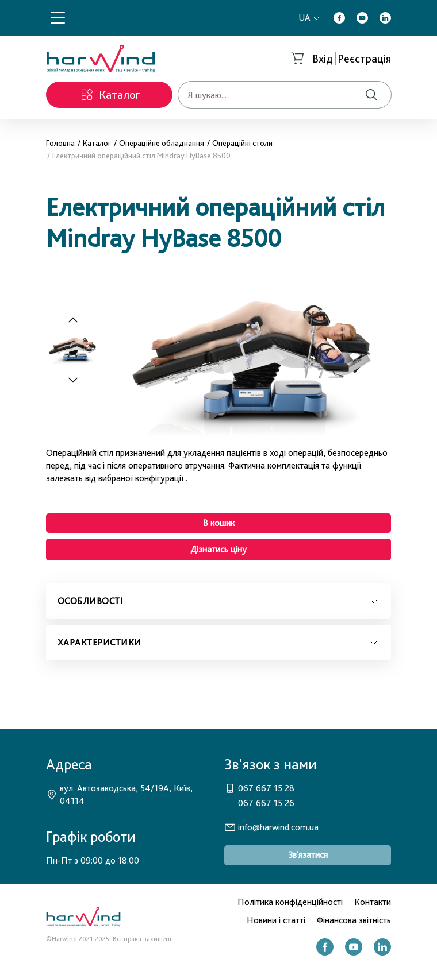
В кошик (219, 522)
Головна (60, 143)
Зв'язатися (308, 854)
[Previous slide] (73, 320)
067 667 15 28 (266, 788)
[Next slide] (79, 379)
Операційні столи (242, 143)
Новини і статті (276, 920)
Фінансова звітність (354, 920)
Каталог (97, 143)
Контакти (372, 901)
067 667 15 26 (266, 803)
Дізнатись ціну (218, 549)
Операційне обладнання (161, 143)
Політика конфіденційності (290, 901)
